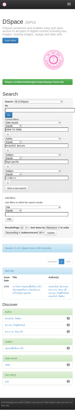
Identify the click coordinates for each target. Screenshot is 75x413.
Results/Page (12, 227)
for (6, 105)
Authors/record (29, 232)
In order (65, 227)
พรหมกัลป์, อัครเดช (58, 286)
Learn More (10, 40)
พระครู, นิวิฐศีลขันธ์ (58, 293)
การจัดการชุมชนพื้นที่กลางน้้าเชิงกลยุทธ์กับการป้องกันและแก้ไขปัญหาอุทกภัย (27, 289)
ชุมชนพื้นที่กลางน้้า (14, 348)
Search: (9, 101)
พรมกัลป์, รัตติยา (56, 296)
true (7, 381)
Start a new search (16, 188)
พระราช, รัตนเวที (57, 289)
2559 (7, 365)
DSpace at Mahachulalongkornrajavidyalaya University (34, 82)
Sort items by (38, 227)
